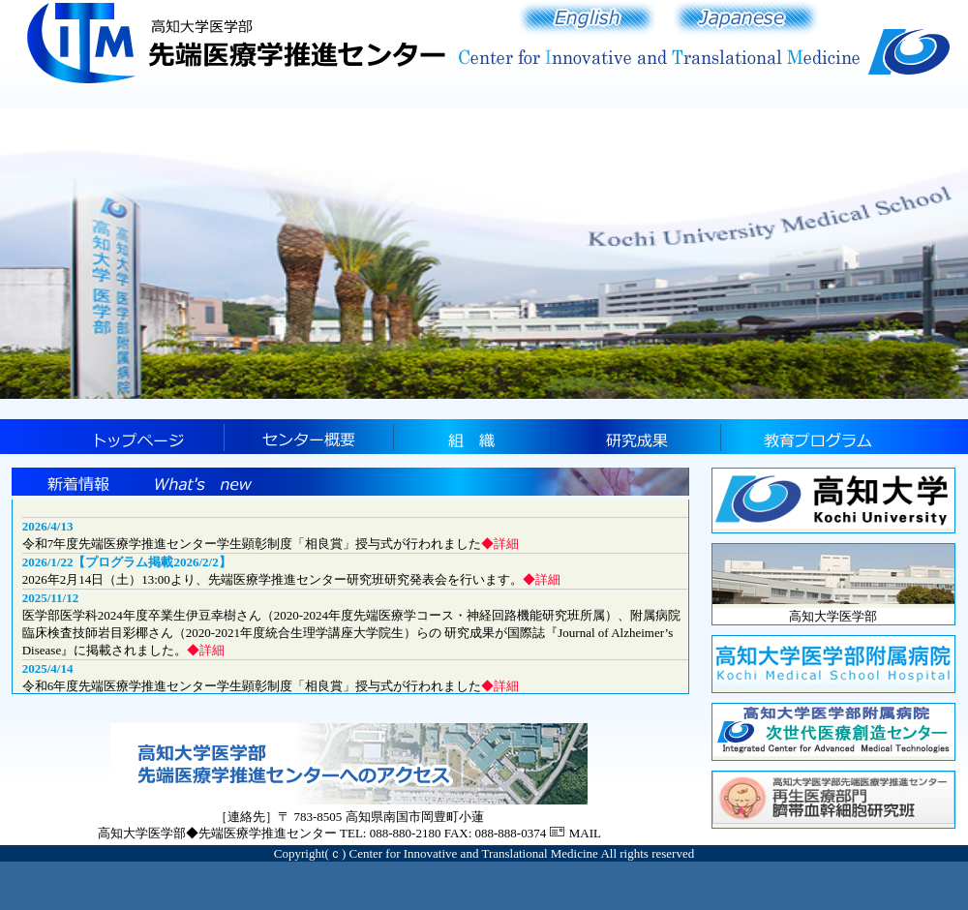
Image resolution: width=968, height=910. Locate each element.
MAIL (585, 833)
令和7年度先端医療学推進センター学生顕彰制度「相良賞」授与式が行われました (271, 543)
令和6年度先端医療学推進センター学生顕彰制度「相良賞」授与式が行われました (271, 686)
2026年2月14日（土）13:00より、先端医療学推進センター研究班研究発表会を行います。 (291, 579)
